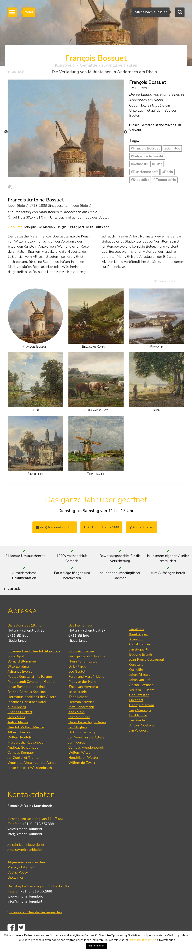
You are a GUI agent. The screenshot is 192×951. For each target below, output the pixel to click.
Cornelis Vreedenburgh (86, 759)
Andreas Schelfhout (23, 759)
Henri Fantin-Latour (83, 673)
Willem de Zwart (81, 774)
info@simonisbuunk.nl (55, 529)
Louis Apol (16, 668)
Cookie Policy (18, 884)
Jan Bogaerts (139, 661)
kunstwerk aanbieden (25, 861)
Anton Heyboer (141, 696)
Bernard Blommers (22, 673)
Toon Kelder (78, 708)
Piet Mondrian (79, 729)
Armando (136, 651)
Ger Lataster (139, 707)
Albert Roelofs (19, 744)
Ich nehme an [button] (96, 945)
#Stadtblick (140, 181)
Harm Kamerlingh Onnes (87, 734)
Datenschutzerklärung (142, 940)
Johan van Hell (140, 691)
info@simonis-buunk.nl (25, 845)
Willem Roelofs (20, 749)
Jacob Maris (16, 729)
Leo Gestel (76, 683)
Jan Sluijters (77, 739)
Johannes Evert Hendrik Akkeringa (34, 663)
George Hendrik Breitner (87, 668)
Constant (136, 676)
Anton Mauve (18, 734)
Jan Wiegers (138, 742)
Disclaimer (15, 889)
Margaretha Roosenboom (27, 754)
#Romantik (139, 165)
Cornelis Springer (21, 764)
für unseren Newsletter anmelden (35, 924)
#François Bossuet (145, 150)
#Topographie (165, 181)
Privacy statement (22, 879)
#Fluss (157, 165)
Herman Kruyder (81, 713)
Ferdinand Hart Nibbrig (86, 688)
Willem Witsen (80, 764)
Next (125, 133)
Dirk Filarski (77, 678)
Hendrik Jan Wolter (83, 769)
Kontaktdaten (142, 529)
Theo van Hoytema (83, 698)
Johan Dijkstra (139, 686)
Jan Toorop (76, 754)
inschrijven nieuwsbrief (26, 856)
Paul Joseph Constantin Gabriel (32, 693)
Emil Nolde (138, 727)
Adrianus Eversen (21, 683)
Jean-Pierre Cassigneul (146, 671)
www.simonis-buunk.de (25, 908)
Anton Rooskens (141, 737)
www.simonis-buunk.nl (25, 840)
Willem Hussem (141, 701)
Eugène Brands (141, 666)
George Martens (141, 717)
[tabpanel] (66, 154)
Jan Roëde (137, 732)
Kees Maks (76, 724)
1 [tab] (60, 181)
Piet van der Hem (82, 693)
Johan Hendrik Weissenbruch (30, 779)
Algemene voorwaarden (26, 874)
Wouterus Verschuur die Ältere (32, 774)
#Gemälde (172, 150)
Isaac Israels (77, 703)
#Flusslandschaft (144, 173)
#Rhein (167, 173)
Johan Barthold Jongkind (26, 698)
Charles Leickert (20, 724)
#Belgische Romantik (147, 157)
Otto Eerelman (19, 678)
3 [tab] (71, 181)
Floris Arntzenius (81, 663)
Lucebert (136, 712)
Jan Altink (136, 641)
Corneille (136, 681)
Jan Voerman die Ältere (86, 749)
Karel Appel (138, 646)
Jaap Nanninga (140, 722)
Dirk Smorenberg (81, 744)
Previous (6, 133)
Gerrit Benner (139, 656)
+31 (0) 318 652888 (101, 529)
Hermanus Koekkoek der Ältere (32, 708)
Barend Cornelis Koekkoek (27, 703)
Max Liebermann (81, 719)
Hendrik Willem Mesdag (26, 739)
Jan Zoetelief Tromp (23, 769)
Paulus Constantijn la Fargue (30, 688)
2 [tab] (66, 181)
